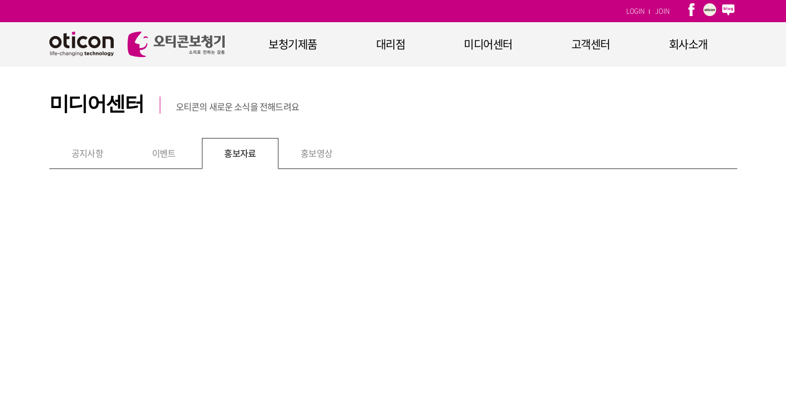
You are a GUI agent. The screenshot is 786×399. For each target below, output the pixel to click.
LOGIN (635, 11)
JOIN (662, 11)
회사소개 (688, 44)
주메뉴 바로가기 (0, 0)
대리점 (390, 44)
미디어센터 (488, 44)
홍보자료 (240, 153)
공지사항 (87, 153)
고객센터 (590, 44)
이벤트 (164, 153)
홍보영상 (316, 153)
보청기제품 (292, 44)
